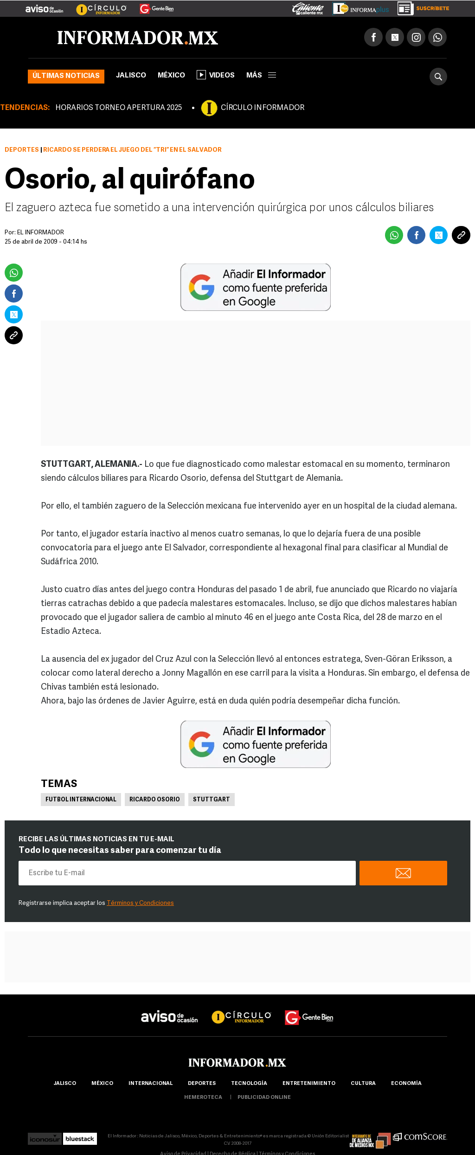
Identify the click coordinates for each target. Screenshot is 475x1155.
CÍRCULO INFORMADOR (262, 108)
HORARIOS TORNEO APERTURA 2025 (118, 108)
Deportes (22, 150)
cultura (363, 1083)
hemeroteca (203, 1097)
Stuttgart (211, 800)
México (171, 75)
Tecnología (249, 1083)
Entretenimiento (308, 1083)
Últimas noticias (66, 76)
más (261, 75)
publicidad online (264, 1097)
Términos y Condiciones (140, 903)
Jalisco (131, 75)
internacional (150, 1083)
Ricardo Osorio (154, 800)
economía (406, 1083)
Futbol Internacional (80, 800)
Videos (216, 74)
